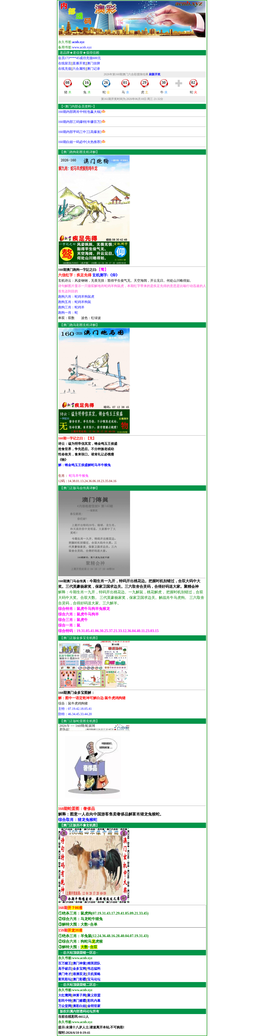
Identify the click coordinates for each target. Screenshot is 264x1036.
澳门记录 (93, 68)
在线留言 (64, 63)
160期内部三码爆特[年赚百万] (79, 121)
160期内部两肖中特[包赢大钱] (79, 111)
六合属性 (79, 68)
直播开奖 (79, 63)
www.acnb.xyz (82, 47)
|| (93, 963)
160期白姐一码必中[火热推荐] (79, 142)
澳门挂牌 (93, 63)
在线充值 (64, 68)
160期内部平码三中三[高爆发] (79, 132)
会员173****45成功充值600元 (79, 58)
